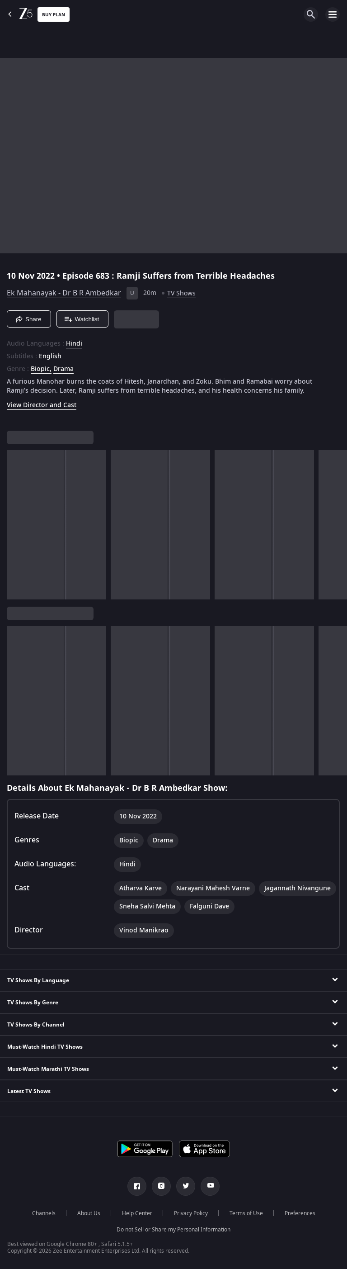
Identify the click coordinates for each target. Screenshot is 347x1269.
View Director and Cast (41, 405)
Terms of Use (246, 1213)
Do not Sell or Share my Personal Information (173, 1230)
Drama (63, 369)
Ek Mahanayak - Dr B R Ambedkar (64, 293)
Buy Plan (53, 14)
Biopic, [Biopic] (41, 369)
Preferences (300, 1213)
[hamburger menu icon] (332, 14)
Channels (44, 1213)
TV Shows (181, 293)
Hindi (74, 343)
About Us (88, 1213)
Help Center (137, 1213)
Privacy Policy (191, 1213)
